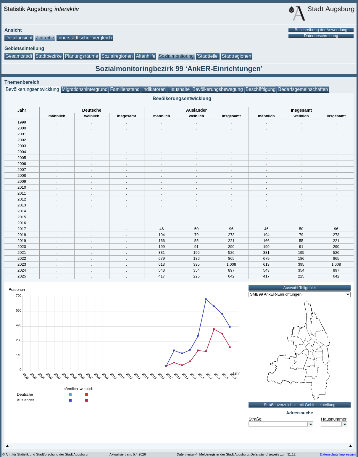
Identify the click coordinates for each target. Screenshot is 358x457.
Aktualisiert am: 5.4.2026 (127, 454)
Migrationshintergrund (85, 89)
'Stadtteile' (208, 56)
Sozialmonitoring (176, 56)
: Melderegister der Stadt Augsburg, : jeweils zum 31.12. (236, 454)
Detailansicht (19, 37)
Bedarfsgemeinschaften (303, 89)
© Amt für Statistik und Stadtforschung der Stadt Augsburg (45, 454)
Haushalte (179, 89)
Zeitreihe (45, 37)
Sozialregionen (117, 56)
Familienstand (125, 89)
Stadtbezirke (49, 56)
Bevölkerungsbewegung (217, 89)
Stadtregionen (236, 56)
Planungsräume (81, 56)
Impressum (347, 454)
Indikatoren (154, 89)
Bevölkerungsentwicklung (32, 89)
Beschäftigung (260, 89)
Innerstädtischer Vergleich (84, 37)
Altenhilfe (146, 56)
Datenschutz (329, 454)
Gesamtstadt (18, 56)
